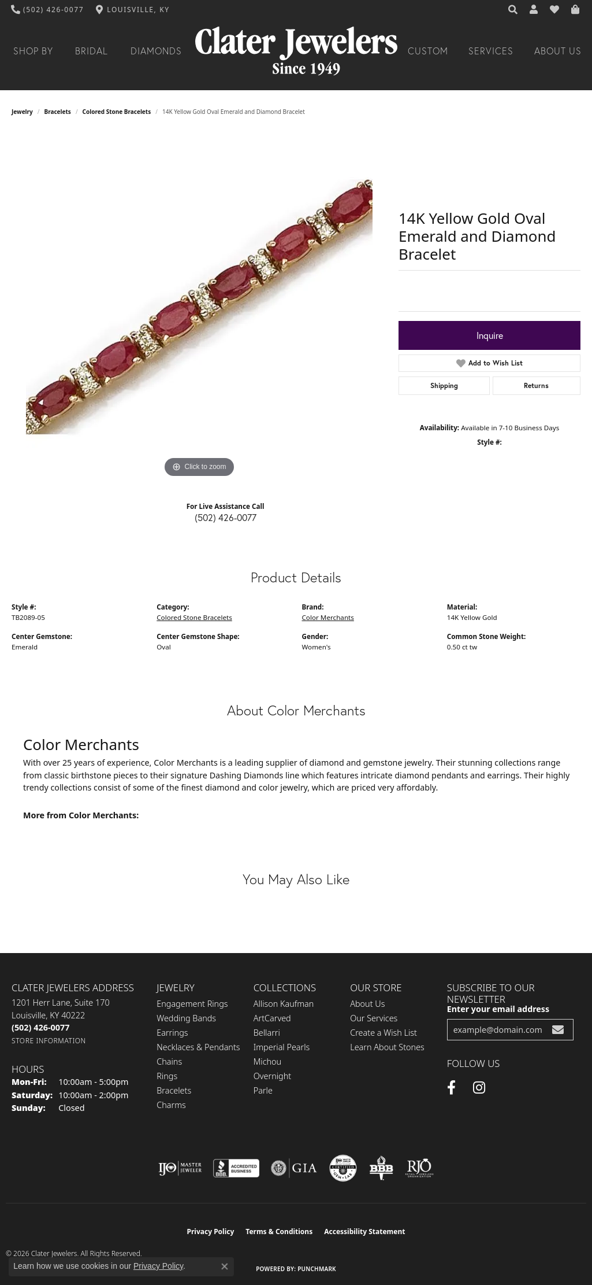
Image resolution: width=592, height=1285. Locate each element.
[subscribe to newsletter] (558, 1030)
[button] (513, 10)
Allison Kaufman (284, 1003)
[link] (48, 10)
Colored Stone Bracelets (117, 112)
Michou (267, 1061)
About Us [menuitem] (367, 1003)
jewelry (22, 112)
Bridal (91, 51)
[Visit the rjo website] (419, 1168)
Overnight (272, 1075)
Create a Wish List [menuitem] (383, 1032)
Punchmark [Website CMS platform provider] (316, 1269)
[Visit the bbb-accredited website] (236, 1168)
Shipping (444, 385)
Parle (263, 1090)
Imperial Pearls (282, 1047)
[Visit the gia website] (294, 1168)
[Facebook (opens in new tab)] (451, 1088)
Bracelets (57, 112)
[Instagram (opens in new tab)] (479, 1088)
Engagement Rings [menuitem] (192, 1003)
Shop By (33, 51)
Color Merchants (328, 617)
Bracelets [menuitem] (174, 1090)
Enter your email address (498, 1008)
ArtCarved (272, 1018)
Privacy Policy (210, 1231)
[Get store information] (49, 1041)
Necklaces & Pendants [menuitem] (198, 1047)
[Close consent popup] (224, 1266)
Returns (536, 385)
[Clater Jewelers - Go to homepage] (296, 51)
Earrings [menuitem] (172, 1032)
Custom (428, 51)
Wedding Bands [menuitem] (186, 1018)
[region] (199, 307)
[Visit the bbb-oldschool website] (381, 1168)
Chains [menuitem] (169, 1061)
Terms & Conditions (278, 1231)
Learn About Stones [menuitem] (387, 1047)
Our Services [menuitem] (373, 1018)
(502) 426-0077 (225, 517)
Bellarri (267, 1032)
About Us (558, 51)
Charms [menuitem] (171, 1104)
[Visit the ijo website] (180, 1168)
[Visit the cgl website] (343, 1168)
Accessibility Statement (364, 1231)
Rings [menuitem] (167, 1075)
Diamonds (156, 51)
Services (490, 51)
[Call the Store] (40, 1027)
